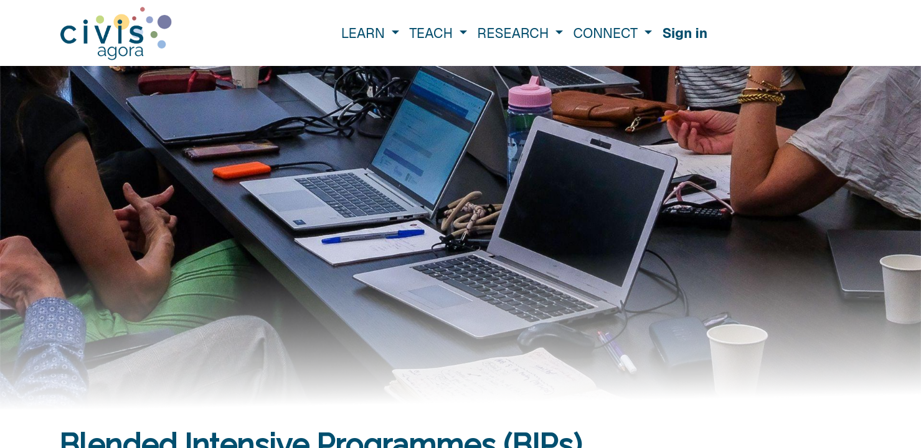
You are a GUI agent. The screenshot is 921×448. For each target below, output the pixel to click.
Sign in (684, 33)
